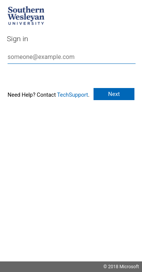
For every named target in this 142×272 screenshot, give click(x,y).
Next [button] (114, 94)
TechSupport (72, 95)
